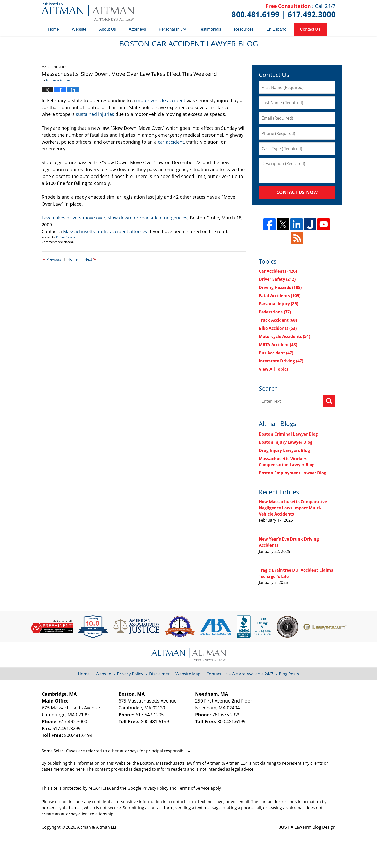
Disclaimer (159, 674)
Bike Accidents (278, 328)
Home (53, 29)
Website (79, 29)
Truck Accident (278, 320)
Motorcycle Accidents (284, 336)
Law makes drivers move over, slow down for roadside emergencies (114, 218)
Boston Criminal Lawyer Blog (288, 434)
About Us (107, 29)
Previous (52, 258)
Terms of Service (193, 788)
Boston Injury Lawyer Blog (285, 442)
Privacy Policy (130, 674)
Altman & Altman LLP (97, 827)
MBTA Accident (278, 344)
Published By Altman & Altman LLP (283, 11)
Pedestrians (275, 312)
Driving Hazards (280, 287)
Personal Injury (172, 29)
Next (90, 258)
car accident (171, 142)
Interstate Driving (281, 361)
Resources (243, 29)
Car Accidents (278, 271)
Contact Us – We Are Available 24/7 (239, 674)
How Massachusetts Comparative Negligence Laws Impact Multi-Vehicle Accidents (293, 508)
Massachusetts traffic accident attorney (105, 231)
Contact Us (310, 29)
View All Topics (273, 369)
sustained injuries (95, 114)
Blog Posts (289, 674)
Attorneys (137, 29)
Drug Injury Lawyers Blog (284, 450)
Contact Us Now (297, 192)
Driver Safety (65, 237)
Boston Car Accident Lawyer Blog (88, 11)
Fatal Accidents (279, 295)
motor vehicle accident (160, 100)
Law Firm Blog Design (307, 827)
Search (329, 401)
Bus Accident (276, 353)
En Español (276, 29)
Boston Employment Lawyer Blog (292, 473)
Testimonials (210, 29)
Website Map (188, 674)
